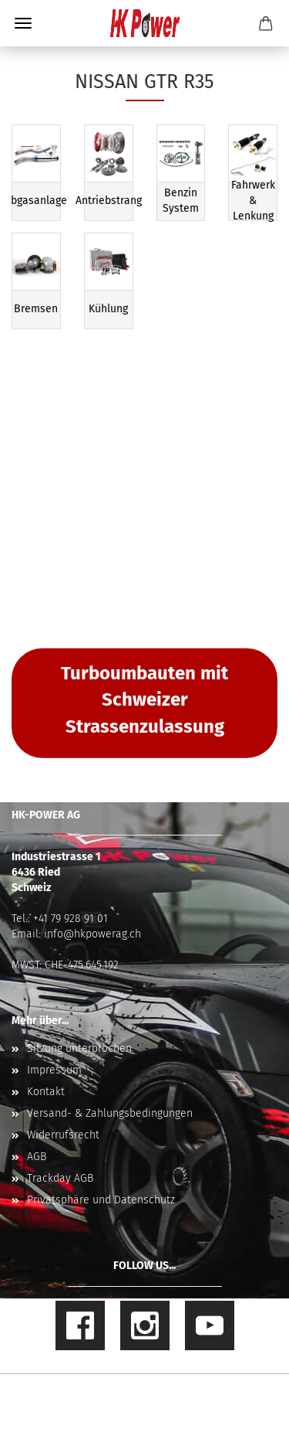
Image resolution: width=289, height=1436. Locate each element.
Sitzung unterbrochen (79, 1048)
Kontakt (46, 1091)
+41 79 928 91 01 (70, 918)
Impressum (54, 1070)
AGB (36, 1156)
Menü (23, 23)
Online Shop (91, 1393)
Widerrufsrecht (63, 1135)
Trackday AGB (60, 1178)
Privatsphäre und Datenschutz (101, 1199)
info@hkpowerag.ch (92, 934)
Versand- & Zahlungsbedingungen (110, 1113)
